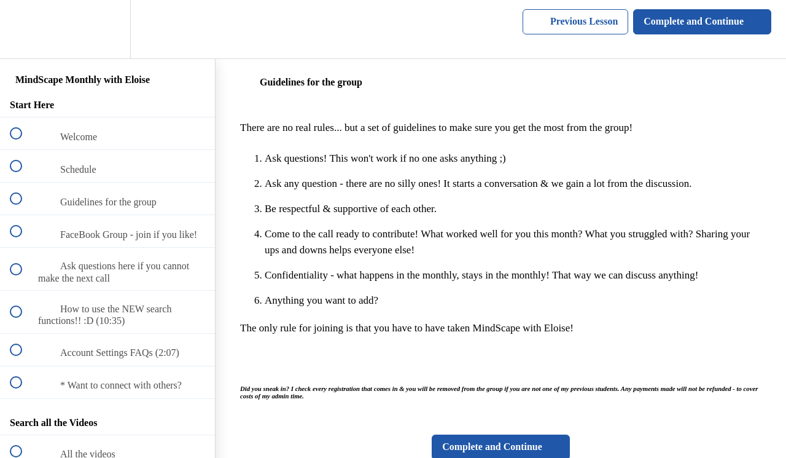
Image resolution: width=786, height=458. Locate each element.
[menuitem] (107, 29)
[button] (22, 29)
